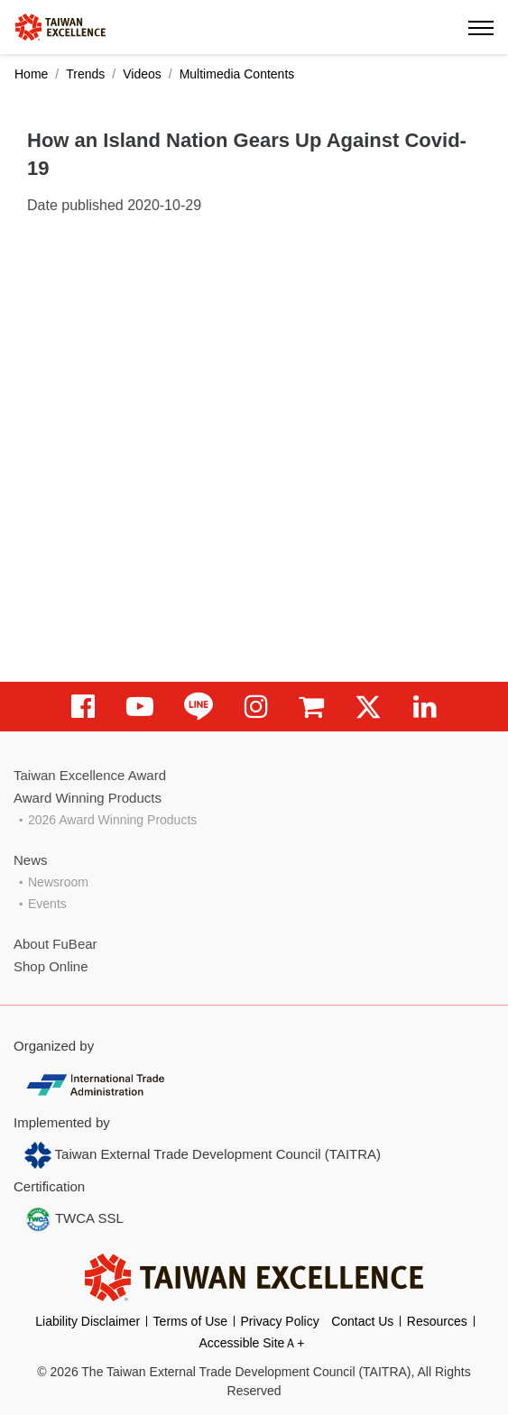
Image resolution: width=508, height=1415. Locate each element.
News (31, 860)
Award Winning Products (88, 797)
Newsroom (58, 882)
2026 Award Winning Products (112, 819)
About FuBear (55, 944)
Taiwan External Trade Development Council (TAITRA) (202, 1155)
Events (47, 903)
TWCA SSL (74, 1219)
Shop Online (51, 966)
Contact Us (362, 1321)
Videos (142, 74)
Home (31, 74)
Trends (85, 74)
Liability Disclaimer (87, 1321)
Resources (437, 1321)
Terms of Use (190, 1321)
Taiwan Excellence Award (90, 775)
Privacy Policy (280, 1321)
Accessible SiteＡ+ (251, 1343)
